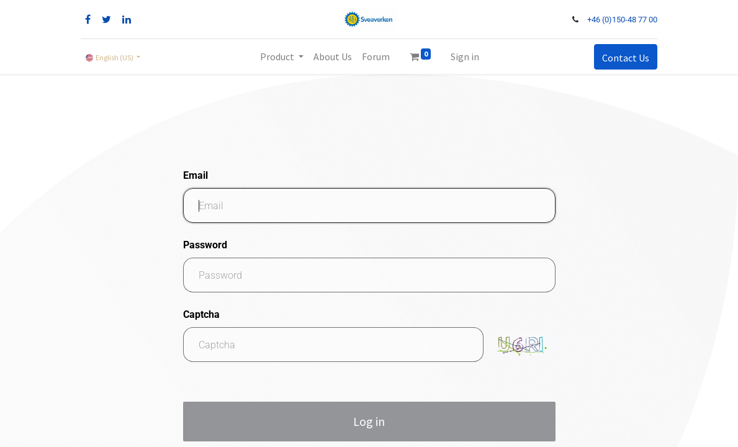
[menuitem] (332, 56)
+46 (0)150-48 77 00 (622, 19)
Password (205, 245)
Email (195, 175)
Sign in (465, 56)
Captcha (201, 314)
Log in (369, 421)
